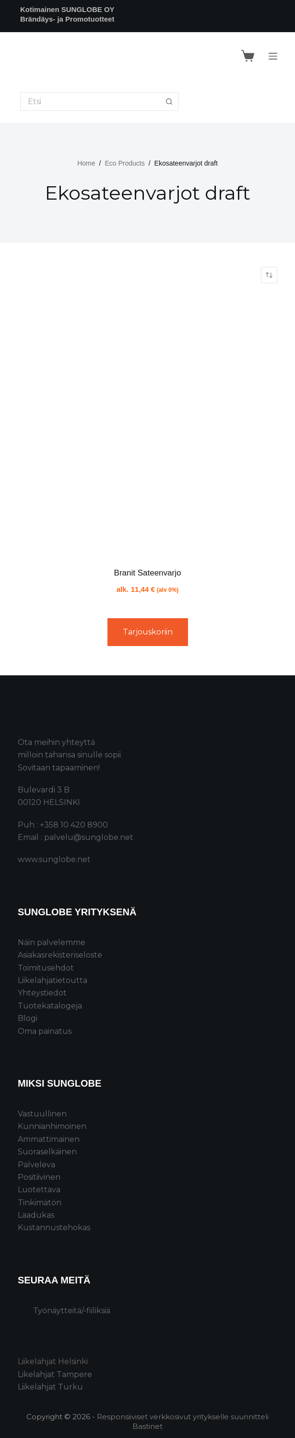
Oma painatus (44, 1031)
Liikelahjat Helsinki (53, 1361)
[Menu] (273, 56)
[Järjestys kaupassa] (269, 275)
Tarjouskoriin (148, 631)
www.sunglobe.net (54, 859)
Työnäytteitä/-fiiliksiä (71, 1310)
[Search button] (169, 101)
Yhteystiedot (42, 992)
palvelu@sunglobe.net (88, 837)
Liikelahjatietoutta (52, 980)
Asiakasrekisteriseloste (60, 954)
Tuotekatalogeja (50, 1005)
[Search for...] (90, 101)
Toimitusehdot (46, 967)
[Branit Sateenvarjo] (147, 425)
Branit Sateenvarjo (147, 572)
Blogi (27, 1018)
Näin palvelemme (51, 942)
